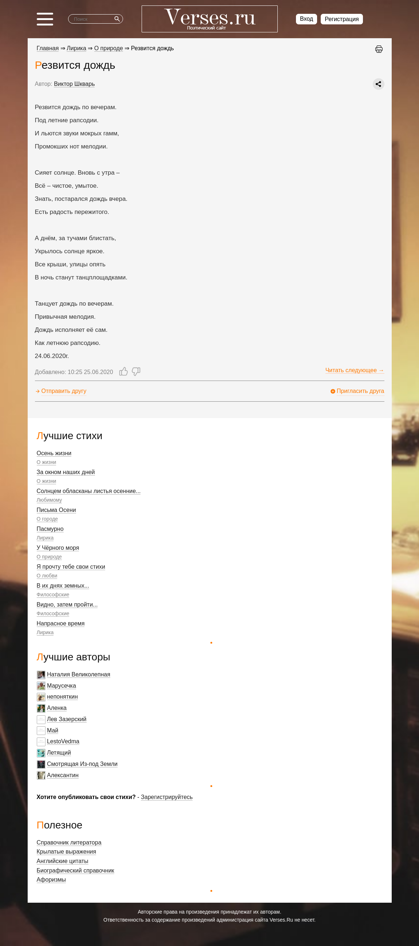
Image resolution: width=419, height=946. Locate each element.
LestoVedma (63, 741)
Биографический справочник (75, 870)
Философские (53, 594)
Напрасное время (61, 623)
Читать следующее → (354, 370)
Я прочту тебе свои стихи (71, 567)
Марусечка (61, 686)
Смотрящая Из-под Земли (82, 764)
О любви (47, 576)
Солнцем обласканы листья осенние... (89, 491)
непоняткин (62, 696)
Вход (306, 19)
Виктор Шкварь (74, 84)
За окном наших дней (66, 472)
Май (52, 730)
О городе (47, 519)
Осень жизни (54, 453)
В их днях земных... (63, 586)
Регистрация (342, 19)
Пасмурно (50, 529)
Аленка (57, 708)
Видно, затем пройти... (67, 604)
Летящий (59, 753)
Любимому (49, 500)
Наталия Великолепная (78, 674)
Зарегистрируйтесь (167, 797)
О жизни (46, 462)
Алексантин (63, 775)
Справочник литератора (69, 842)
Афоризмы (51, 880)
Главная (48, 48)
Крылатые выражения (66, 851)
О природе (49, 557)
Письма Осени (56, 510)
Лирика (45, 538)
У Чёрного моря (58, 548)
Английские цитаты (62, 861)
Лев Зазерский (67, 719)
